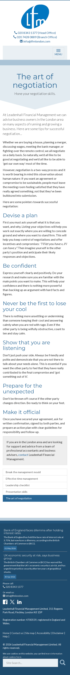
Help (5, 636)
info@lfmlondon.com (36, 41)
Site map (30, 633)
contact (23, 454)
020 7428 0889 (26, 37)
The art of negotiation (19, 498)
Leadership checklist (18, 485)
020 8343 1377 (27, 32)
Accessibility (43, 633)
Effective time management (22, 478)
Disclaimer (58, 633)
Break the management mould (23, 472)
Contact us (17, 633)
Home (6, 633)
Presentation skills (16, 491)
